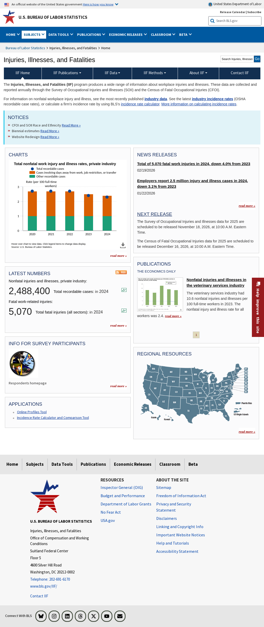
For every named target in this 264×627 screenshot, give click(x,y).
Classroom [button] (161, 34)
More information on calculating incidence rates (198, 104)
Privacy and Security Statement (173, 507)
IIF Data (111, 72)
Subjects (35, 464)
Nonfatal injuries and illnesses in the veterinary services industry (216, 282)
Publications (93, 464)
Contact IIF (39, 596)
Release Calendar (232, 12)
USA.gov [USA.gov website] (108, 520)
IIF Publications (65, 72)
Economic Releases (132, 464)
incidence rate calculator (140, 104)
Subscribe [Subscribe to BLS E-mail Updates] (254, 12)
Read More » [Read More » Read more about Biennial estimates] (49, 131)
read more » (118, 325)
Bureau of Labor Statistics (25, 48)
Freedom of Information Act (181, 495)
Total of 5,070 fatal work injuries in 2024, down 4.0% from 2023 (193, 164)
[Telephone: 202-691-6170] (61, 579)
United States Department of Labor (234, 4)
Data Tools (62, 464)
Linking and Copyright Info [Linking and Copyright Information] (179, 526)
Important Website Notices (180, 534)
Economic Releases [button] (126, 34)
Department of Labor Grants (126, 503)
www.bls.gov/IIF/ (43, 586)
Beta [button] (183, 34)
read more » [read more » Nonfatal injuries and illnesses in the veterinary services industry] (173, 316)
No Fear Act (111, 512)
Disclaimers (166, 518)
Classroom (169, 464)
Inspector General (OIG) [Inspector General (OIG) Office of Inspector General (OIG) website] (122, 487)
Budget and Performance (123, 495)
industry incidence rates (212, 99)
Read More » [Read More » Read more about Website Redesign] (49, 136)
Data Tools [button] (59, 34)
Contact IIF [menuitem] (240, 72)
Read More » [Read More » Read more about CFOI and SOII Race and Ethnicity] (71, 125)
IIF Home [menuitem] (22, 72)
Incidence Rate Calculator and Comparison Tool (53, 417)
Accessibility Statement (177, 551)
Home (12, 464)
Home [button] (11, 34)
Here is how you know (98, 4)
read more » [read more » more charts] (118, 256)
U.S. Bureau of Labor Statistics (53, 17)
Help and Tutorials (172, 543)
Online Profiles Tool (32, 412)
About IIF (196, 72)
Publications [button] (89, 34)
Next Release (154, 214)
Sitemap (163, 487)
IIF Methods (153, 72)
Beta (193, 464)
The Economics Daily (156, 271)
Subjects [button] (32, 34)
